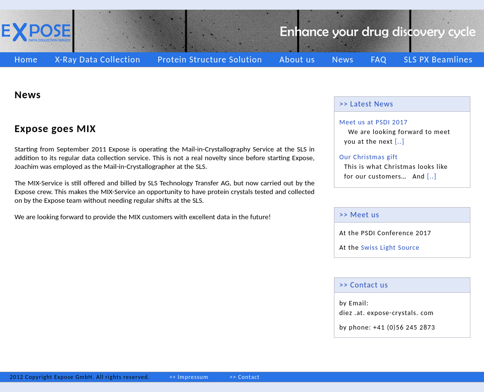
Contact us (369, 284)
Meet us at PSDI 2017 (373, 122)
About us (297, 59)
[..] (400, 141)
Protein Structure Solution (210, 59)
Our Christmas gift (368, 157)
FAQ (379, 59)
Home (26, 59)
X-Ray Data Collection (97, 59)
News (342, 59)
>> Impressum (189, 377)
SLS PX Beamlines (438, 59)
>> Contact (244, 377)
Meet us (364, 214)
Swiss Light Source (390, 247)
